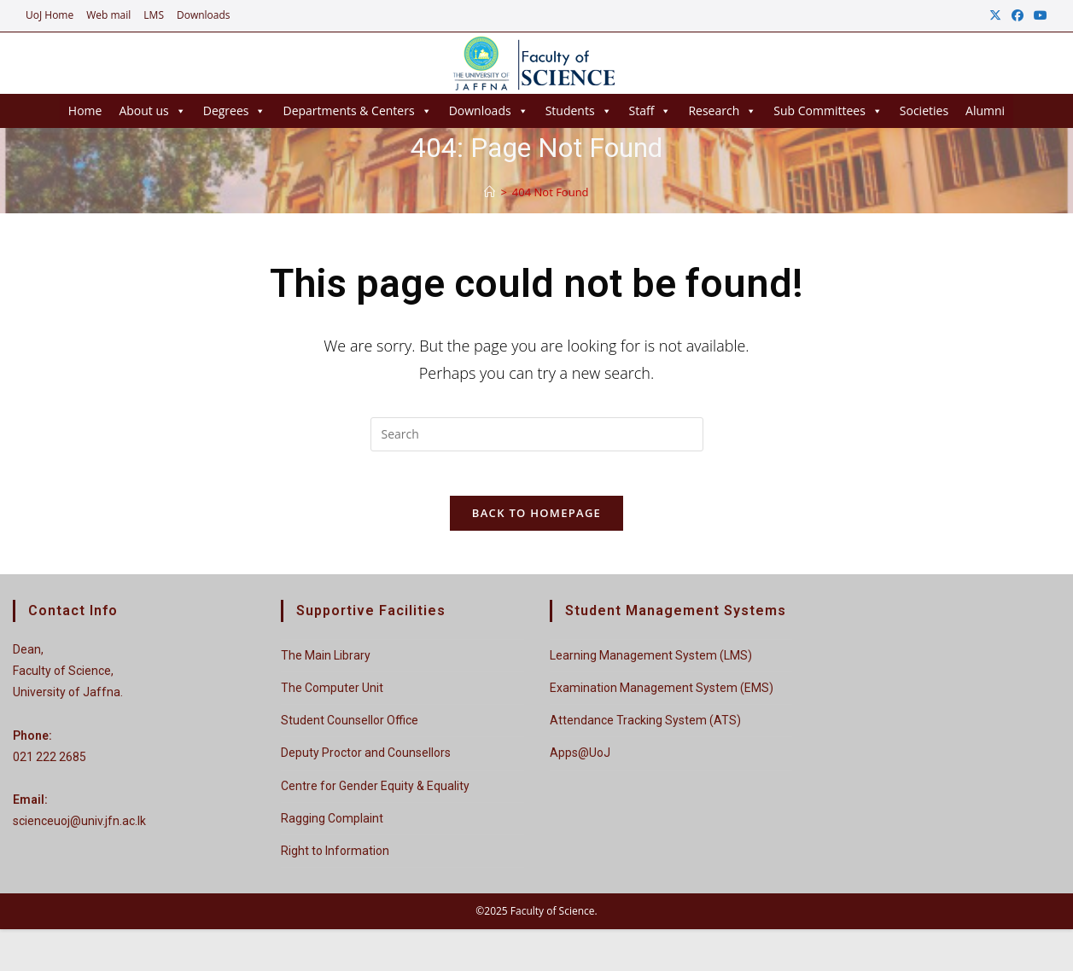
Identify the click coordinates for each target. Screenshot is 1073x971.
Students (578, 111)
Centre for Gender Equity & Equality (375, 792)
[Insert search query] (536, 434)
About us (152, 111)
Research (722, 111)
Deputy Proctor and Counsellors (366, 760)
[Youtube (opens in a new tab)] (1038, 15)
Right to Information (335, 857)
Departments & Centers (357, 111)
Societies (924, 110)
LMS (153, 15)
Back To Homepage (536, 520)
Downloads (203, 15)
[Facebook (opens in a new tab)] (1017, 15)
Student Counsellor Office (349, 728)
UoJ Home (49, 15)
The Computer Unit (332, 695)
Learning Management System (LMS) (651, 662)
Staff (650, 111)
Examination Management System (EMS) (661, 695)
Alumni (985, 110)
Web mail (108, 15)
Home (85, 110)
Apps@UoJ (580, 760)
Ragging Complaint (332, 825)
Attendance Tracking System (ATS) (645, 728)
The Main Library (325, 662)
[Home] (489, 192)
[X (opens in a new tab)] (995, 15)
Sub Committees (828, 111)
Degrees (234, 111)
